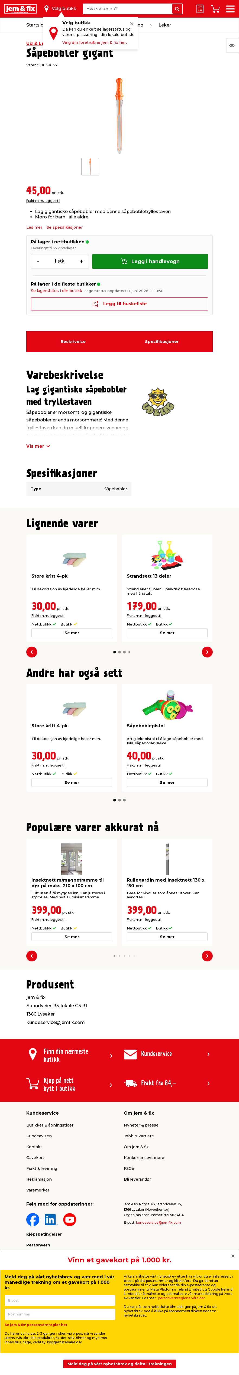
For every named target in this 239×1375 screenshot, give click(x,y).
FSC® (129, 1168)
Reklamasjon (39, 1179)
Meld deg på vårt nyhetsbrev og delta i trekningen (119, 1363)
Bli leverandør (137, 1179)
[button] (114, 652)
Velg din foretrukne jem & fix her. (94, 42)
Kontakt (34, 1146)
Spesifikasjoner (162, 341)
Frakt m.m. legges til (43, 200)
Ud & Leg (37, 43)
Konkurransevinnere (144, 1157)
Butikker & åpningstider (49, 1125)
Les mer (34, 227)
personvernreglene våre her (181, 1298)
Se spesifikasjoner (65, 227)
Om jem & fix (136, 1146)
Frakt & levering (41, 1168)
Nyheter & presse (141, 1125)
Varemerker (37, 1190)
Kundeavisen (39, 1136)
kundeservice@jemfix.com (158, 1222)
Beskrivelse (73, 341)
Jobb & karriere (139, 1136)
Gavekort (35, 1157)
